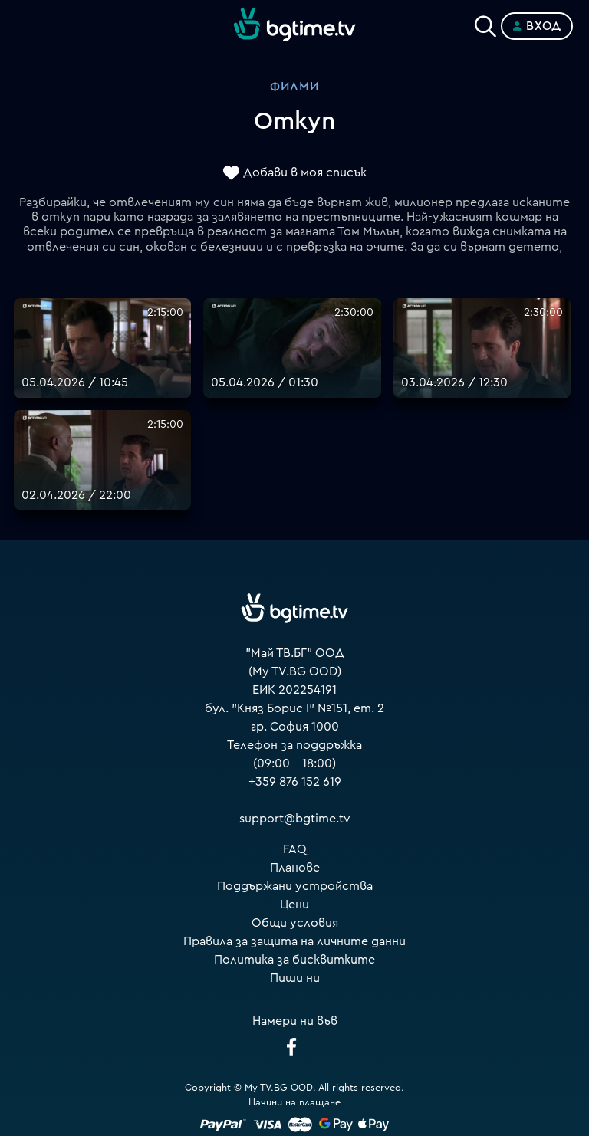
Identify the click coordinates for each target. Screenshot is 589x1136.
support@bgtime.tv (294, 819)
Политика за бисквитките (294, 960)
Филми (294, 86)
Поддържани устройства (295, 886)
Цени (294, 904)
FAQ (295, 849)
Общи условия (295, 923)
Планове (295, 868)
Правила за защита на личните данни (294, 941)
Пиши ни (295, 978)
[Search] (485, 23)
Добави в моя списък (305, 172)
